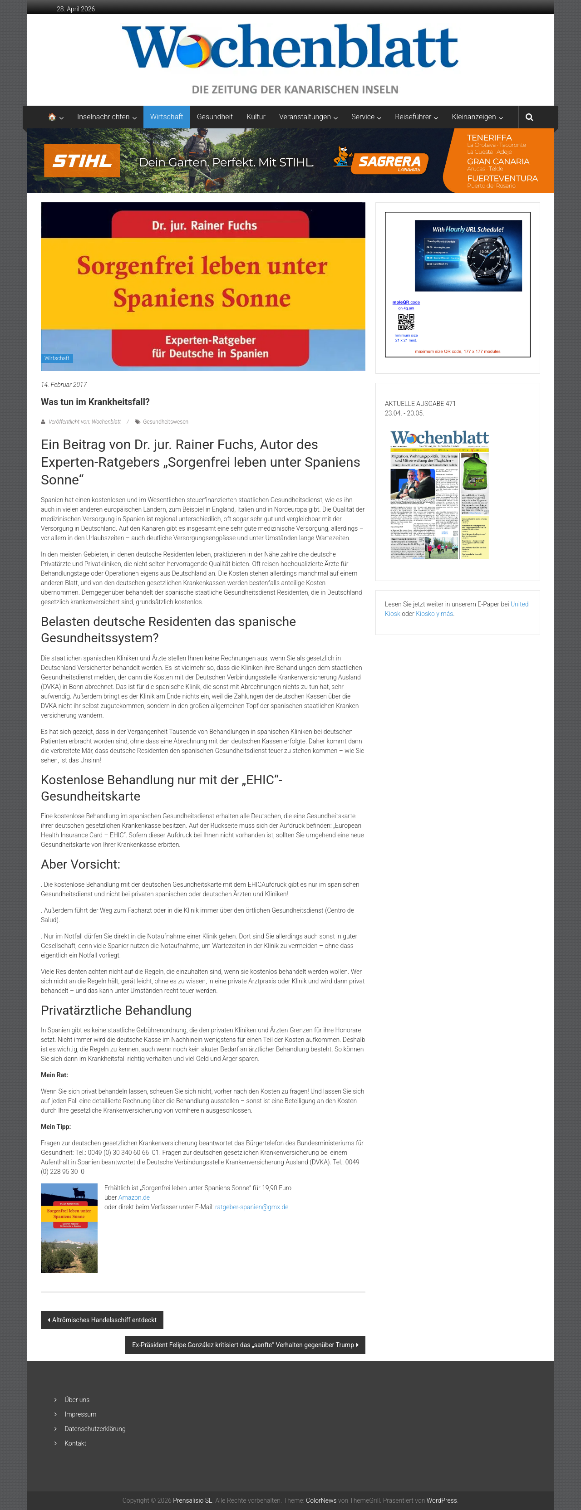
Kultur (256, 116)
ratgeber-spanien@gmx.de (251, 1207)
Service (362, 116)
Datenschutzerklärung (94, 1428)
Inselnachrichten (103, 116)
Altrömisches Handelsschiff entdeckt (104, 1320)
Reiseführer (413, 116)
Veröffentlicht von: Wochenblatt (84, 422)
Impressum (80, 1414)
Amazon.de (134, 1197)
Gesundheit (215, 116)
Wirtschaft (166, 116)
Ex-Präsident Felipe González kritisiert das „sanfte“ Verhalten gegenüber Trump (243, 1345)
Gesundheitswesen (165, 422)
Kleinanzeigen (474, 116)
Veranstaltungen (305, 116)
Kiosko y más (434, 613)
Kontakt (75, 1443)
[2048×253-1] (290, 160)
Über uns (76, 1399)
